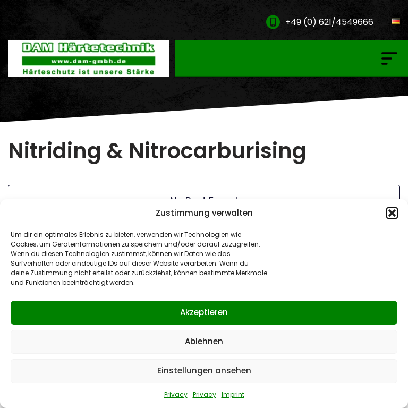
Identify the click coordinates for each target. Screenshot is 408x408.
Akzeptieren (204, 312)
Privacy (176, 394)
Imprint (233, 394)
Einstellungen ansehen (204, 370)
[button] (392, 213)
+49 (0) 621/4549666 (329, 22)
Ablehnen (204, 341)
